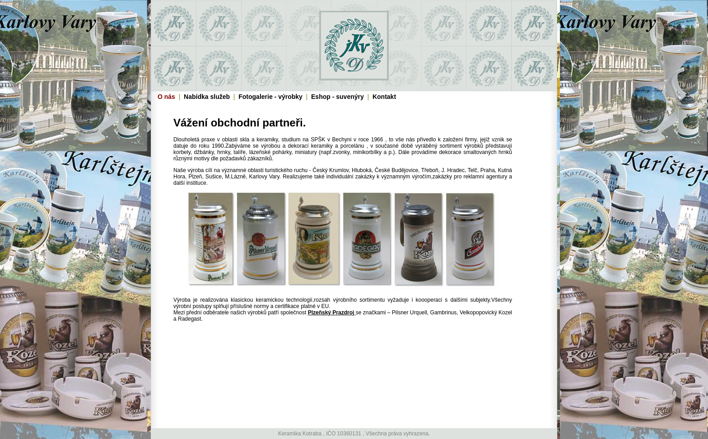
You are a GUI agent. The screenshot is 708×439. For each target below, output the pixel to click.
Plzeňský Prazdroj (332, 312)
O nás (166, 96)
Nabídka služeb (207, 96)
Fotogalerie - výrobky (270, 96)
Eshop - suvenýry (337, 96)
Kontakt (384, 96)
